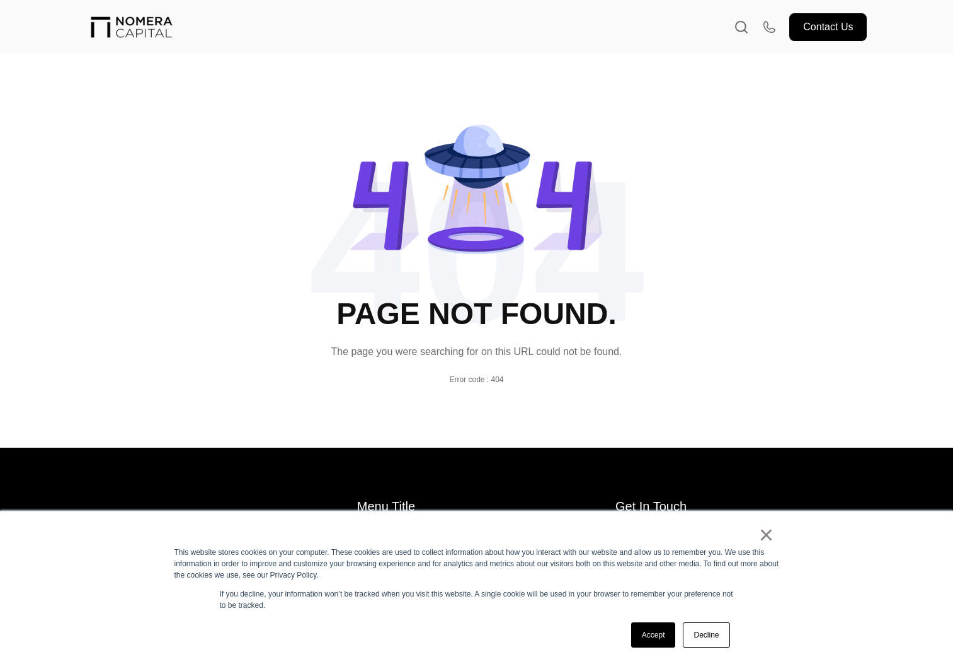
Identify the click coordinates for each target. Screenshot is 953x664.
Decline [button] (706, 635)
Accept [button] (653, 635)
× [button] (766, 534)
